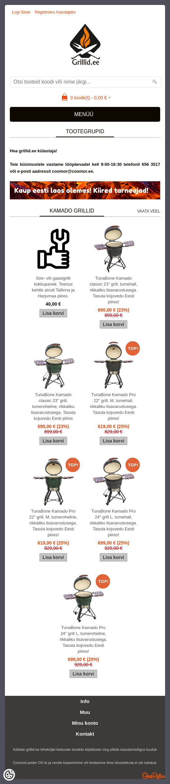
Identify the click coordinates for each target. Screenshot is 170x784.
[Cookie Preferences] (9, 775)
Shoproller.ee (153, 775)
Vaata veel (148, 211)
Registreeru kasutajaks (55, 12)
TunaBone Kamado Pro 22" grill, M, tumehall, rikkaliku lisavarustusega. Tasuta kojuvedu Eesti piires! (113, 406)
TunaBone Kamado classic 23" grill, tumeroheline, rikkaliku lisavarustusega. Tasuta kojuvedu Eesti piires (53, 406)
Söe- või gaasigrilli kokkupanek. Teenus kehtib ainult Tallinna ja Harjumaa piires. (53, 287)
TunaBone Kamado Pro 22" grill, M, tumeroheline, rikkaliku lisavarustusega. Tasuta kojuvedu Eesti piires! (53, 523)
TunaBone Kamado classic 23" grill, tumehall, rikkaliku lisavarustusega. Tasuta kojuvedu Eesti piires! (114, 290)
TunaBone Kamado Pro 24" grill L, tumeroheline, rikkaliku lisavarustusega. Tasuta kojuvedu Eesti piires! (83, 639)
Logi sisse (21, 12)
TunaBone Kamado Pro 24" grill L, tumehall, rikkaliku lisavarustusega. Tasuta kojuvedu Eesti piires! (113, 523)
